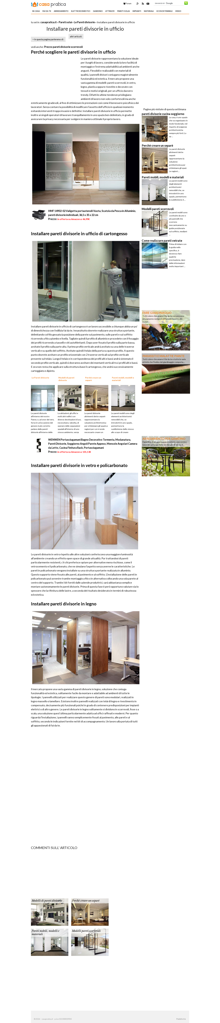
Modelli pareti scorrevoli (86, 931)
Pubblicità (181, 1019)
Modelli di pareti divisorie (47, 900)
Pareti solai (123, 11)
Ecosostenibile (165, 11)
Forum (127, 3)
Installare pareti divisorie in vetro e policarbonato (79, 465)
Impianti (137, 11)
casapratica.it (49, 22)
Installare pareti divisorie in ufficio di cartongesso (79, 233)
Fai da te (46, 11)
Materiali (149, 11)
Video (178, 11)
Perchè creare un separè (85, 900)
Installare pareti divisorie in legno (63, 603)
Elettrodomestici (80, 11)
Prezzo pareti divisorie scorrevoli (63, 46)
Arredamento (61, 11)
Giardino (98, 11)
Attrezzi (110, 11)
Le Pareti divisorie (84, 22)
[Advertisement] (64, 19)
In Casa (36, 11)
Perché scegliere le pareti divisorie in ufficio (73, 51)
